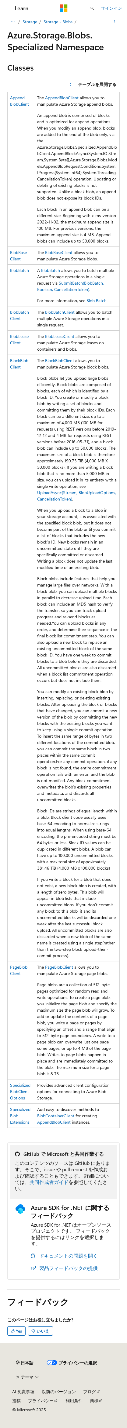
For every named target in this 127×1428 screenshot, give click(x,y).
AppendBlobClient (62, 98)
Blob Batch (96, 300)
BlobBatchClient (60, 312)
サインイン (111, 8)
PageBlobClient (59, 967)
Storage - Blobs (58, 22)
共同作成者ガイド (49, 1182)
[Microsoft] (64, 8)
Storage (30, 22)
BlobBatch (19, 270)
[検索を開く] (92, 8)
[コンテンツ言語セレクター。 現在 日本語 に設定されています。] (24, 1362)
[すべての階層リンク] (12, 22)
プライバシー (41, 1400)
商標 (94, 1400)
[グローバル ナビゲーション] (6, 8)
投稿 (16, 1400)
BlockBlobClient (59, 360)
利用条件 (74, 1400)
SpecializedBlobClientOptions (20, 1091)
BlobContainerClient (55, 1116)
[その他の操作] (114, 22)
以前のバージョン (59, 1391)
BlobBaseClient (58, 252)
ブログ (89, 1391)
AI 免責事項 (23, 1391)
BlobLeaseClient (59, 336)
